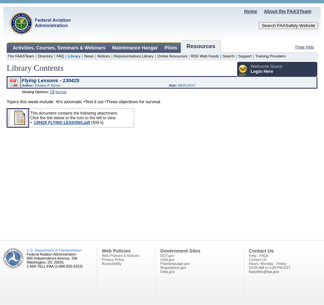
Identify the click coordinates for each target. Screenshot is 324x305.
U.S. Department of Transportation (54, 250)
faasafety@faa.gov (264, 272)
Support (245, 56)
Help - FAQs (259, 256)
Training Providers (270, 56)
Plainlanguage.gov (175, 264)
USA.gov (167, 260)
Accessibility (112, 264)
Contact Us (258, 260)
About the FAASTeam (287, 11)
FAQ (60, 56)
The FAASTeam (21, 56)
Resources (201, 46)
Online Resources (172, 56)
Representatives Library (134, 56)
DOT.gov (167, 256)
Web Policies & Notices (120, 256)
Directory (45, 56)
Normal (60, 92)
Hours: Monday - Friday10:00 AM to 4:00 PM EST (270, 266)
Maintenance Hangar (135, 47)
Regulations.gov (173, 268)
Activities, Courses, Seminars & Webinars (59, 47)
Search (229, 56)
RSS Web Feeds (205, 56)
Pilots (170, 47)
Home (250, 11)
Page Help (304, 47)
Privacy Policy (113, 260)
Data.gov (167, 272)
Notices (104, 56)
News (89, 56)
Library (74, 56)
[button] (243, 70)
